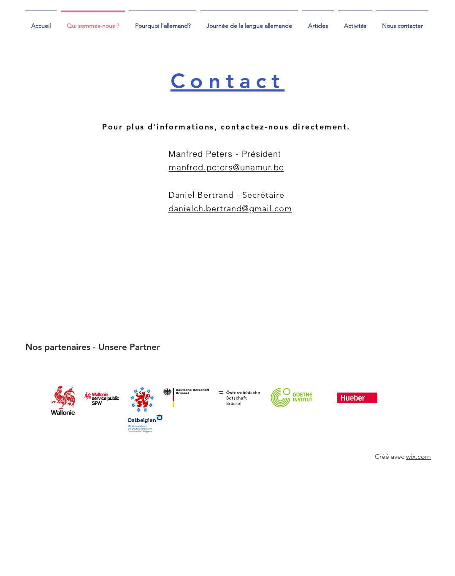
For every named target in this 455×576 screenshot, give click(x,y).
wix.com (418, 456)
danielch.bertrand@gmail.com (230, 208)
